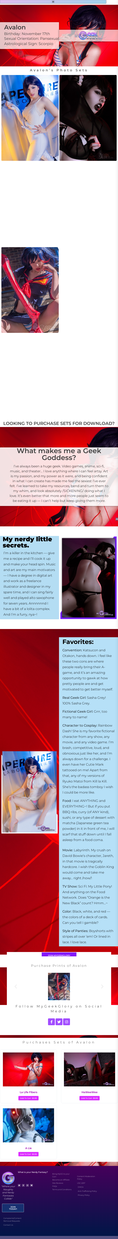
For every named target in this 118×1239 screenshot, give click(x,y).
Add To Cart (28, 1098)
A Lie (28, 1148)
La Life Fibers (28, 1092)
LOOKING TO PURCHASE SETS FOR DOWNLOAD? (59, 423)
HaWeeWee (90, 1092)
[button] (53, 1)
